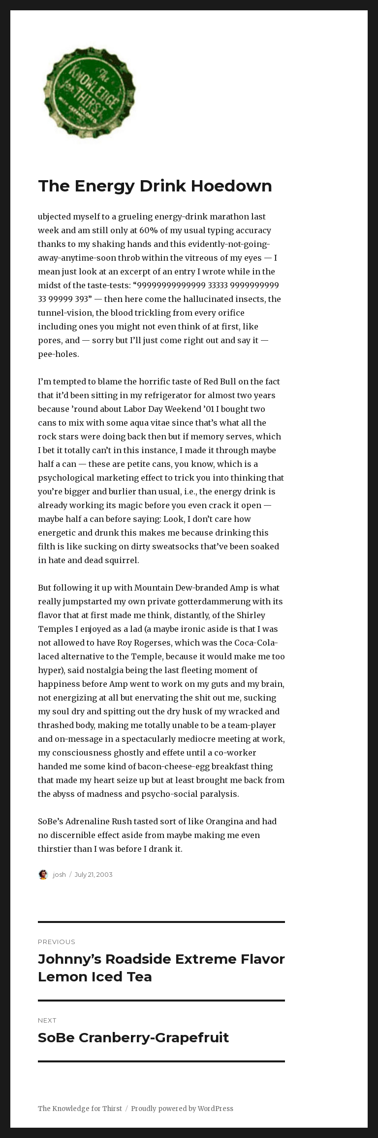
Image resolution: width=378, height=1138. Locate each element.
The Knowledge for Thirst (80, 1109)
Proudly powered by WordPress (182, 1109)
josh (59, 874)
